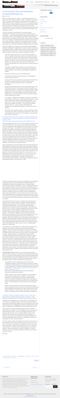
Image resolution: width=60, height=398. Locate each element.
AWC (46, 47)
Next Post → (35, 367)
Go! (51, 12)
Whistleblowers (7, 357)
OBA (47, 51)
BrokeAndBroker (21, 356)
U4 (54, 55)
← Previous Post (6, 367)
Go (55, 386)
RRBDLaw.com (33, 380)
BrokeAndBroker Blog (34, 382)
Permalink (36, 360)
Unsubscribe (53, 384)
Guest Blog (48, 49)
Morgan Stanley (46, 55)
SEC (33, 356)
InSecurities (51, 53)
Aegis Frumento (43, 51)
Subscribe (47, 384)
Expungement (43, 49)
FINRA (37, 356)
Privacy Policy (25, 396)
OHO (55, 53)
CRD (48, 53)
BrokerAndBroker (53, 47)
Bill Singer (14, 357)
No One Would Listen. (28, 153)
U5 (54, 51)
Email (41, 55)
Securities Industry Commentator (10, 356)
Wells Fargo (51, 51)
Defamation (51, 55)
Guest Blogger (53, 49)
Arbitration (42, 47)
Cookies (35, 396)
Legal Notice (31, 396)
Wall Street (29, 356)
